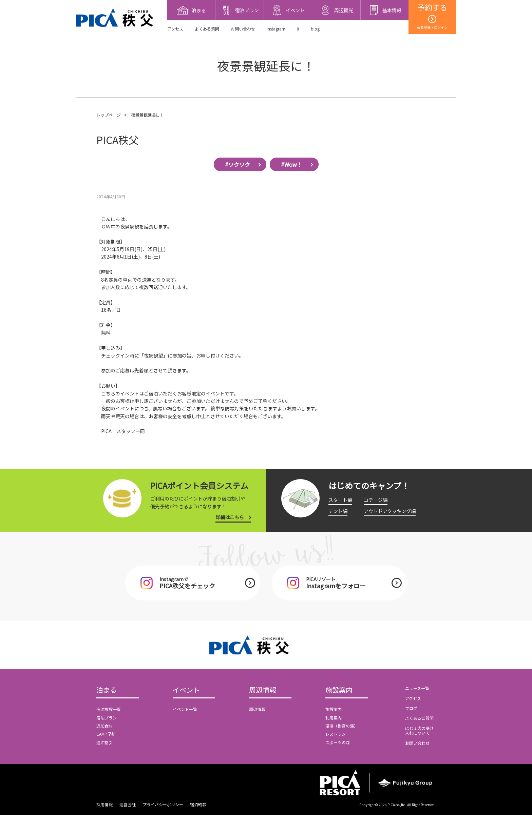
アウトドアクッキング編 (390, 511)
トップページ (108, 115)
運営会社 (127, 804)
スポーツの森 (337, 742)
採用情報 (104, 804)
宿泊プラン (106, 717)
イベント (186, 690)
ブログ (411, 708)
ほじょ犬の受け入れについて (419, 730)
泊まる (106, 690)
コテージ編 (375, 499)
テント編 (337, 511)
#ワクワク (237, 164)
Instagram (276, 29)
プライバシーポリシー (162, 804)
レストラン (335, 734)
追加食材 (104, 726)
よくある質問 (207, 29)
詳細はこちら (229, 517)
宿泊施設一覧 (108, 709)
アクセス (175, 29)
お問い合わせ (243, 29)
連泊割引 (104, 742)
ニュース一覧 (417, 688)
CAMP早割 (105, 734)
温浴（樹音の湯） (341, 726)
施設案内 (339, 690)
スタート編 (340, 499)
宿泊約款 (198, 804)
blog (315, 29)
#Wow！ (291, 164)
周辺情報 (262, 690)
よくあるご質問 (419, 718)
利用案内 (333, 717)
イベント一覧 (185, 709)
